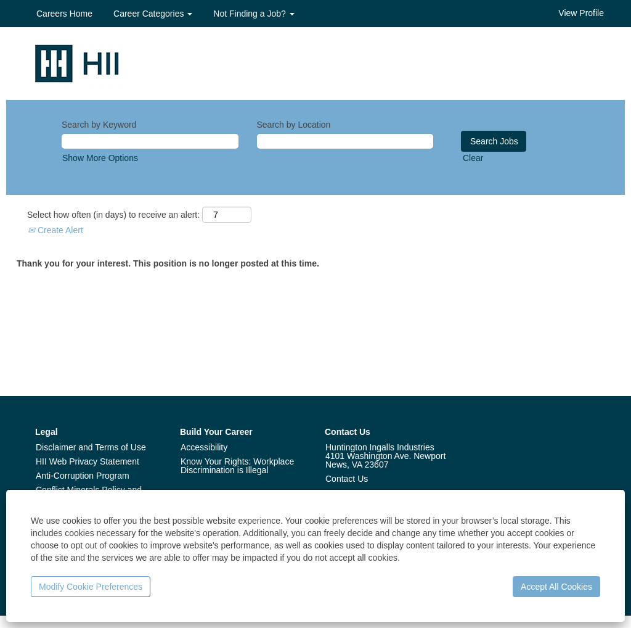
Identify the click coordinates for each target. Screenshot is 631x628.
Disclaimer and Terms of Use (91, 447)
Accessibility (204, 447)
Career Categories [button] (152, 14)
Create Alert (55, 230)
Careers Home (64, 14)
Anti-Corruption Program (82, 476)
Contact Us (346, 479)
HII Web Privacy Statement (87, 461)
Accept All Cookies (556, 587)
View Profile (581, 13)
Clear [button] (473, 158)
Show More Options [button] (100, 158)
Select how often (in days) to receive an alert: (113, 215)
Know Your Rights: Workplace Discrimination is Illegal (237, 466)
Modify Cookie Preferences (90, 587)
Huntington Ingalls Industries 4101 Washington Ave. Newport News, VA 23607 (385, 455)
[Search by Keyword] (150, 141)
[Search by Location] (345, 141)
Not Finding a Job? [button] (253, 14)
